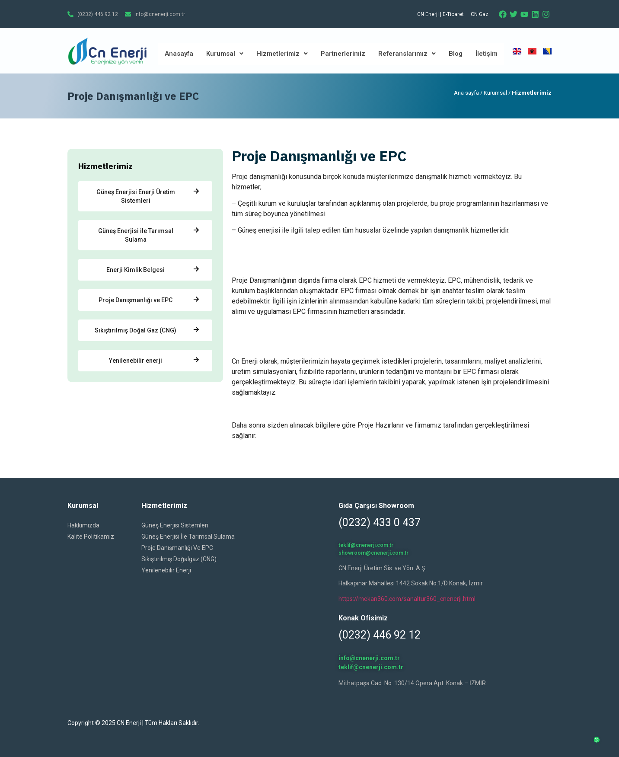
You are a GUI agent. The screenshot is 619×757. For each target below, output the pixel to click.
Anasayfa (179, 53)
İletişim (486, 53)
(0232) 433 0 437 (379, 522)
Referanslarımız (407, 53)
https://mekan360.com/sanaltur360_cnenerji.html (406, 598)
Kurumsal (224, 53)
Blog (456, 53)
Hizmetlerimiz (282, 53)
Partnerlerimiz (343, 53)
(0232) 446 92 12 (379, 635)
